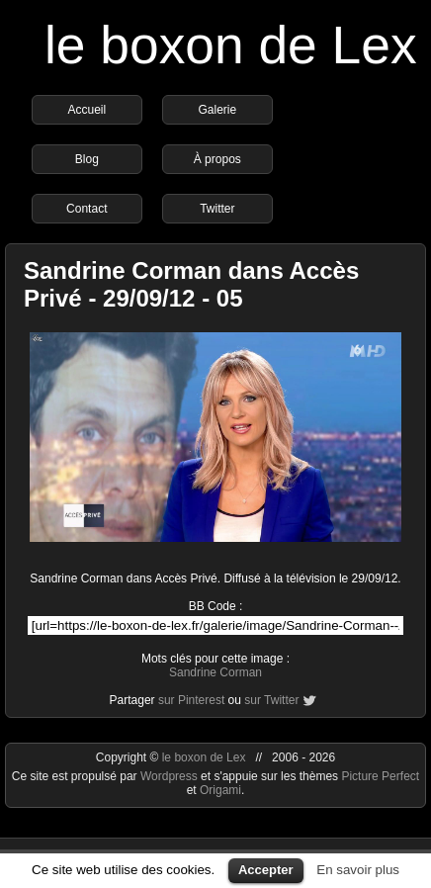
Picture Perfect (380, 776)
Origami (220, 790)
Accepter (266, 869)
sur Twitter (271, 700)
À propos (217, 159)
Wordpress (170, 776)
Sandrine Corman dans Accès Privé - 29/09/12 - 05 (191, 284)
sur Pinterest (191, 700)
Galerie (217, 110)
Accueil (86, 110)
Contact (86, 209)
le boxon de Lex (230, 45)
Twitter (217, 209)
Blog (87, 159)
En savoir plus (357, 869)
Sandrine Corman (215, 672)
